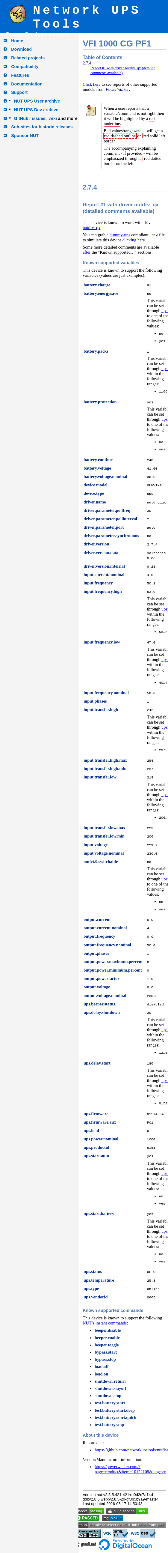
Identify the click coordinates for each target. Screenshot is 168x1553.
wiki (53, 118)
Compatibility (24, 66)
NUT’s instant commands (105, 1323)
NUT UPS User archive (37, 101)
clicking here (133, 239)
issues (39, 118)
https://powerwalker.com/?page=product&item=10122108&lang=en (130, 1469)
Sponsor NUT (25, 135)
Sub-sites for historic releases (42, 126)
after (86, 252)
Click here (92, 84)
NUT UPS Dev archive (36, 109)
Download (21, 49)
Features (20, 75)
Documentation (27, 84)
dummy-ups (120, 234)
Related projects (28, 57)
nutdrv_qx (91, 227)
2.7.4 (87, 63)
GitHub (21, 118)
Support (19, 92)
